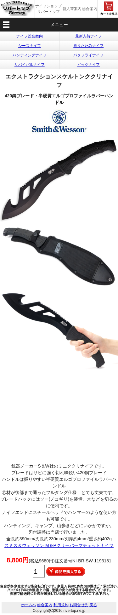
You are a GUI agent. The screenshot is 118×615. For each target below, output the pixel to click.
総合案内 (89, 9)
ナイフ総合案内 (29, 36)
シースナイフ (29, 45)
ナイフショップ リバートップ (48, 9)
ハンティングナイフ (30, 55)
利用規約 (61, 605)
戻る (93, 605)
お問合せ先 (79, 605)
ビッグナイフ (88, 64)
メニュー (59, 24)
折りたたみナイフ (88, 45)
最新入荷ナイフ (88, 36)
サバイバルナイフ (29, 64)
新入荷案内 (72, 9)
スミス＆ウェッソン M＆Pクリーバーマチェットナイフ (59, 545)
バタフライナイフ (88, 55)
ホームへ (28, 605)
